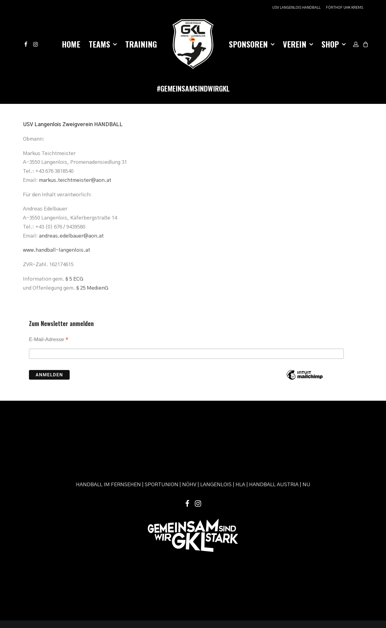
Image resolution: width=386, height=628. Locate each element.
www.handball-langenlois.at (56, 250)
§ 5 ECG (74, 278)
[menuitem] (297, 7)
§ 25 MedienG (92, 288)
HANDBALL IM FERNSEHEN (108, 448)
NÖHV (189, 448)
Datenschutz (180, 592)
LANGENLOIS (216, 448)
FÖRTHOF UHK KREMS (344, 7)
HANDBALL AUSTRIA (274, 448)
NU (306, 448)
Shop (333, 44)
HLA (240, 448)
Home (71, 44)
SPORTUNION (161, 448)
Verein (298, 44)
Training (141, 44)
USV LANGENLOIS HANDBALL (296, 7)
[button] (26, 44)
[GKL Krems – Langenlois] (193, 44)
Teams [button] (103, 44)
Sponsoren (251, 44)
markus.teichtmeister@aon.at (75, 180)
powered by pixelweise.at (216, 592)
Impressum (156, 592)
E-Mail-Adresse (48, 340)
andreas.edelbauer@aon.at (71, 235)
